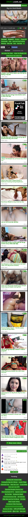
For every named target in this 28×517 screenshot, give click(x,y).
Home (5, 515)
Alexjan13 (11, 39)
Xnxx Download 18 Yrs (8, 492)
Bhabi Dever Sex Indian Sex (13, 55)
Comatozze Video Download (14, 504)
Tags (9, 515)
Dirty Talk (9, 43)
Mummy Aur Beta (7, 508)
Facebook (14, 47)
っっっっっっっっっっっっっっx (14, 506)
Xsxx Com (22, 511)
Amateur (17, 39)
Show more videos (14, 443)
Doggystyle (24, 39)
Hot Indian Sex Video (7, 53)
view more (14, 472)
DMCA (13, 515)
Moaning (3, 43)
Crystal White (23, 484)
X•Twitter (8, 47)
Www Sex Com (15, 484)
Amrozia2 (4, 39)
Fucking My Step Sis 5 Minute (9, 482)
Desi (14, 43)
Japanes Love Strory (20, 492)
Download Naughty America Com (14, 489)
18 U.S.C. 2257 (20, 515)
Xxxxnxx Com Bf (7, 511)
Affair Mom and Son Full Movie (11, 499)
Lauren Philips (22, 482)
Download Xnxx (5, 484)
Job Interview (21, 496)
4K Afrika (22, 499)
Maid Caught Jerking (14, 501)
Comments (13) (18, 50)
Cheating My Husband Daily (14, 479)
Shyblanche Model (18, 494)
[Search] (11, 5)
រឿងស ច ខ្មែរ (16, 511)
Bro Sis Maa (8, 494)
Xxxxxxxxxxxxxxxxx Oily (9, 496)
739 (19, 28)
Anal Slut (19, 43)
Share (2, 47)
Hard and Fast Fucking (19, 41)
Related (7, 50)
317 (25, 28)
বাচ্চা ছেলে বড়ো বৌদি (14, 487)
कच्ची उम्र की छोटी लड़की (19, 508)
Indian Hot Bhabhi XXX (20, 53)
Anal (10, 41)
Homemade (4, 41)
